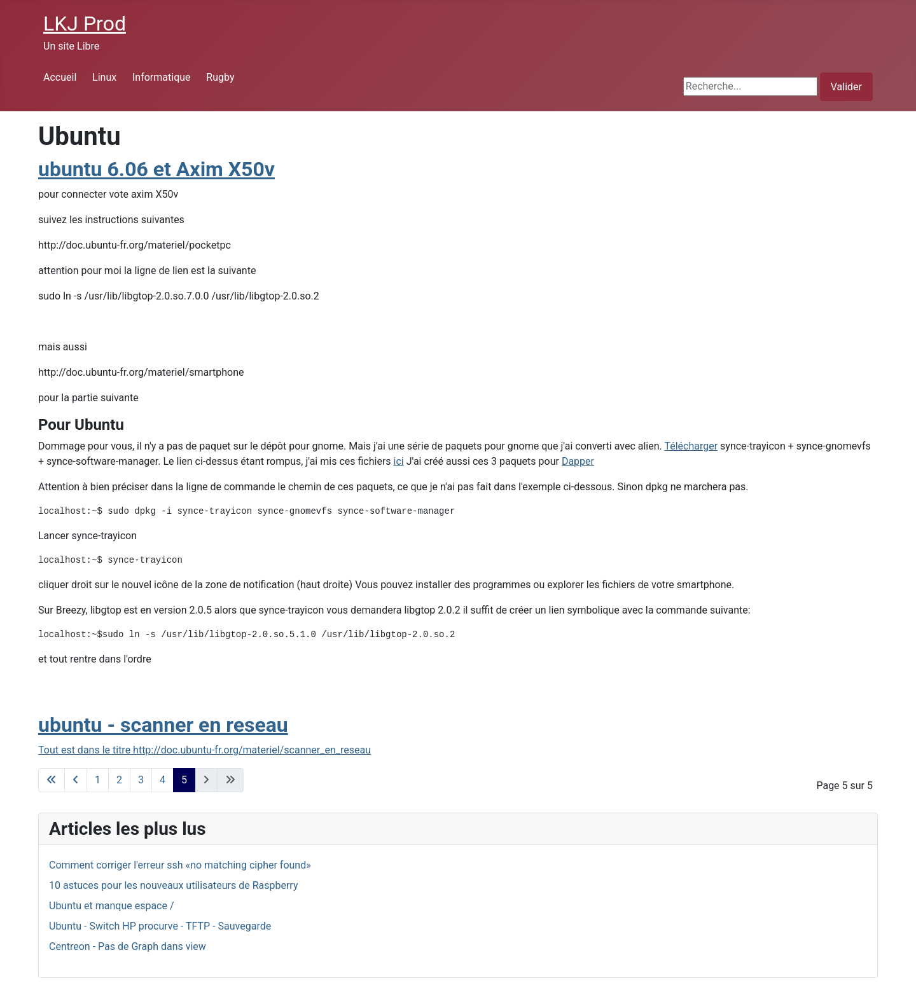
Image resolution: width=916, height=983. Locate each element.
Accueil (59, 77)
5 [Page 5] (184, 780)
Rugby (220, 77)
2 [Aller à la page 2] (119, 780)
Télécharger (691, 446)
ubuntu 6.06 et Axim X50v (156, 169)
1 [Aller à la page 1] (98, 780)
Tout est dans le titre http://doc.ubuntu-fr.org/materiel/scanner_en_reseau (204, 750)
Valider (846, 87)
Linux (104, 77)
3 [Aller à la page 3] (141, 780)
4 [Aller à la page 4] (162, 780)
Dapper (578, 461)
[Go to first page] (51, 780)
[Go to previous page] (75, 780)
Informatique (161, 77)
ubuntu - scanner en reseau (163, 725)
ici (399, 461)
